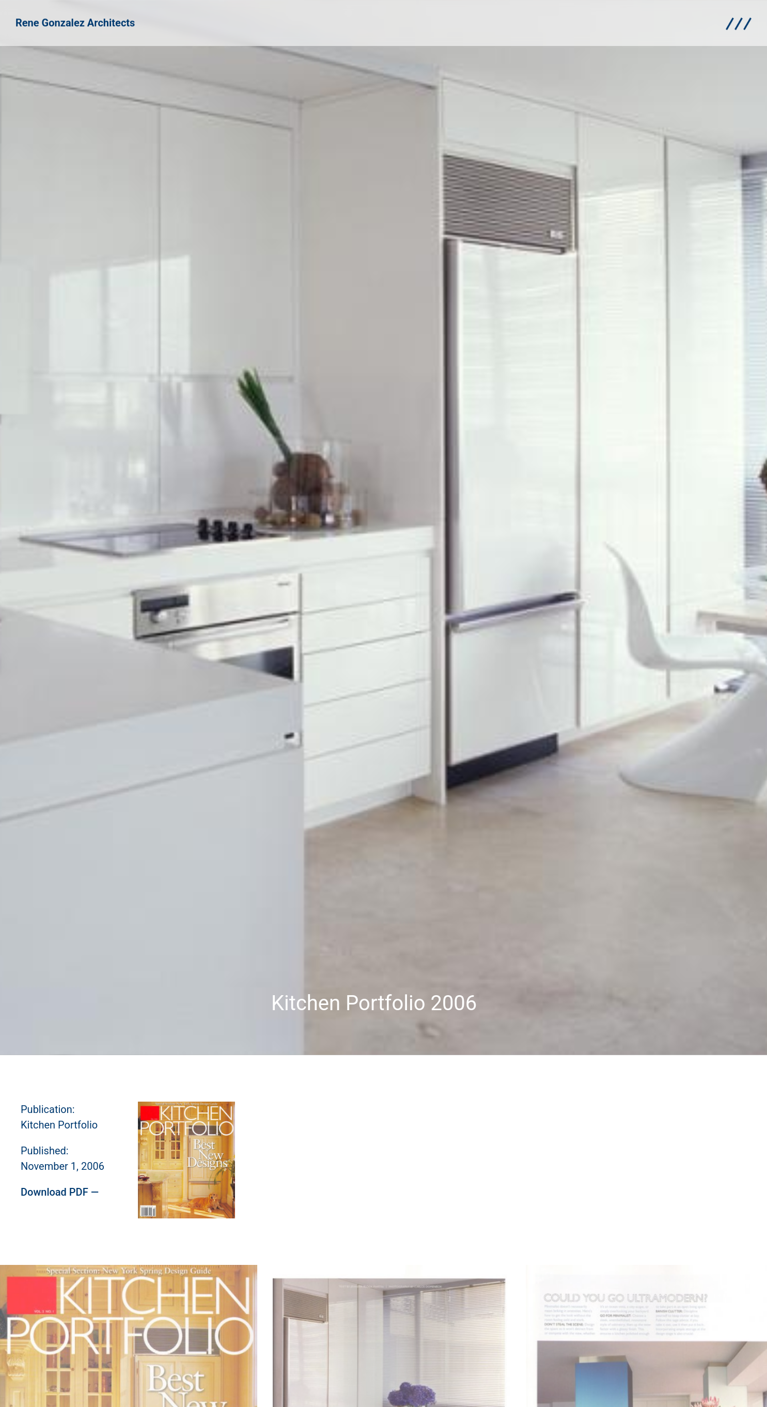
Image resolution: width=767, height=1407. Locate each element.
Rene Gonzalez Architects (75, 22)
